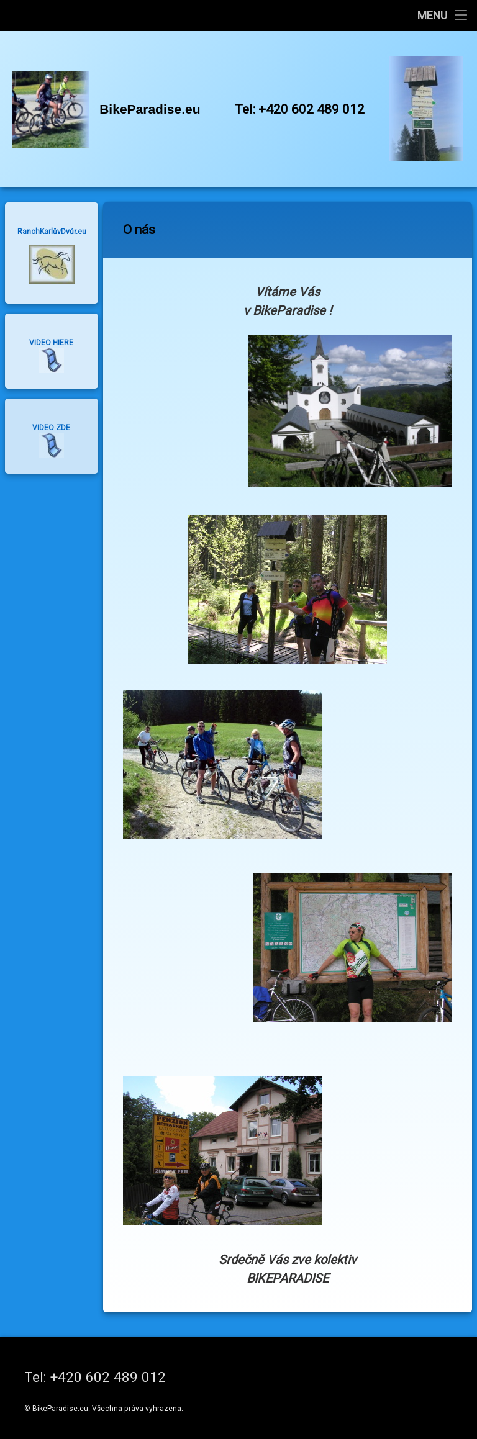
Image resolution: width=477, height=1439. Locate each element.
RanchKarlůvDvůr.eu (51, 231)
